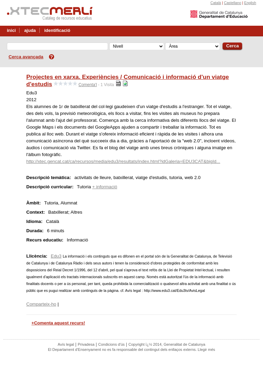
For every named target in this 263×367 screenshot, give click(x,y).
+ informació (104, 186)
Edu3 (56, 256)
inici (11, 30)
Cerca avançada (26, 56)
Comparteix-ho (41, 304)
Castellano (232, 3)
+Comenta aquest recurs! (58, 322)
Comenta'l (87, 84)
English (250, 3)
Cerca (232, 45)
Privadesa (86, 344)
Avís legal (66, 344)
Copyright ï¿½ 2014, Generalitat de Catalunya (166, 344)
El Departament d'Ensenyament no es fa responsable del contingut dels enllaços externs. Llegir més (131, 349)
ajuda (30, 30)
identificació (57, 30)
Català (215, 3)
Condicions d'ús (111, 344)
